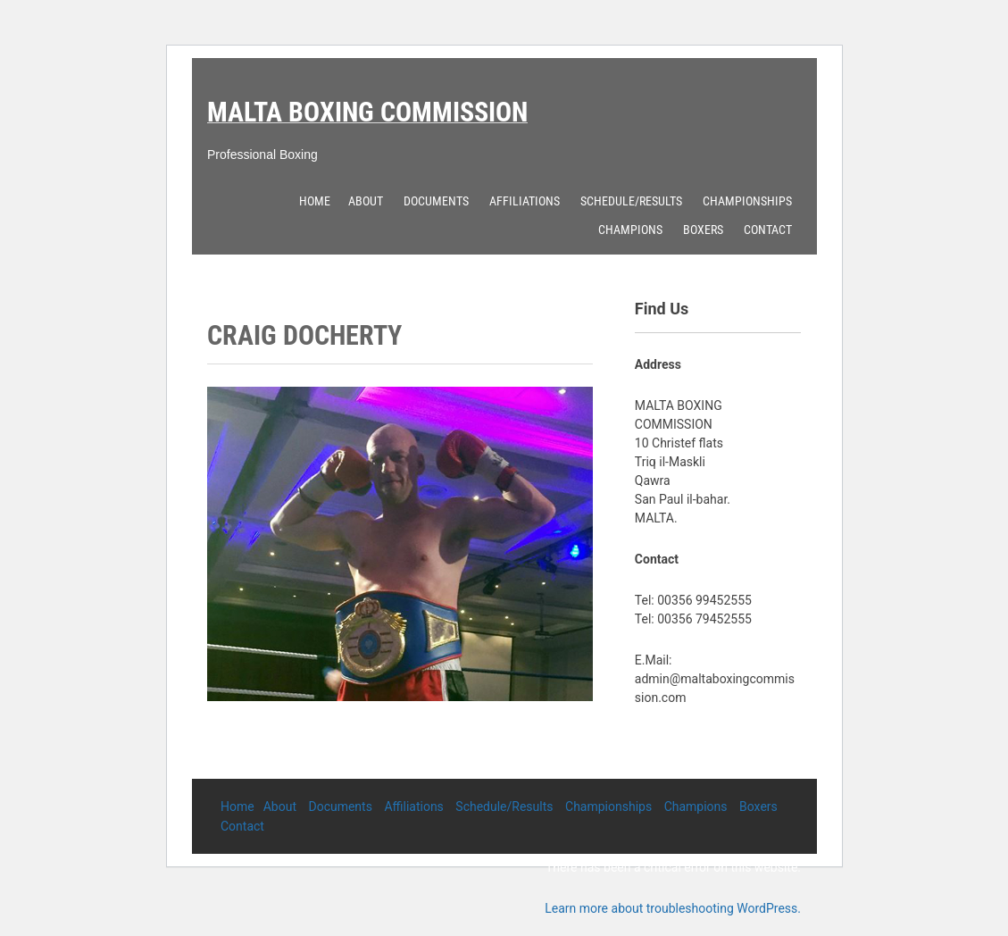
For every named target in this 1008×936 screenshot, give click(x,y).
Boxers (703, 229)
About (365, 201)
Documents (436, 201)
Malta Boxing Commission (367, 112)
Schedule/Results (631, 201)
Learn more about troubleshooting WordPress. (673, 908)
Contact (768, 229)
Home (314, 201)
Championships (747, 201)
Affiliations (524, 201)
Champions (630, 229)
